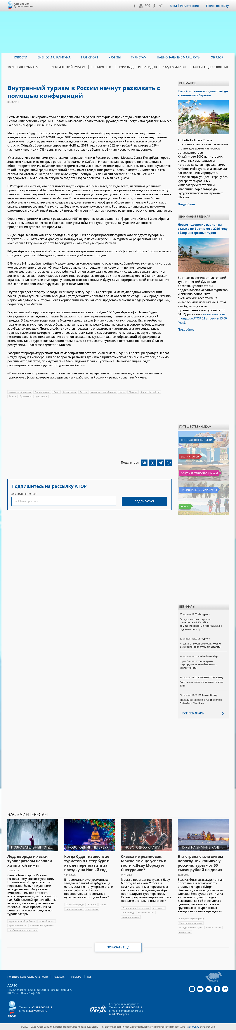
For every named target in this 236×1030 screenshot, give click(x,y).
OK (154, 6)
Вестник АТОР (190, 456)
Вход (173, 6)
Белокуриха (69, 391)
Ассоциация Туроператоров (23, 5)
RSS (89, 976)
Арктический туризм (68, 67)
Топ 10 (185, 506)
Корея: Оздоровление (211, 67)
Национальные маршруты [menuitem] (178, 57)
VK (147, 6)
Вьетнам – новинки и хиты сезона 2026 (201, 683)
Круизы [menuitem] (115, 57)
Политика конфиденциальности (27, 976)
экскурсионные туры (190, 927)
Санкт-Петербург (150, 391)
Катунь (83, 391)
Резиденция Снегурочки (135, 908)
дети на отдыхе (130, 916)
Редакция (59, 976)
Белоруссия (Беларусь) (191, 918)
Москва (133, 391)
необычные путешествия (23, 930)
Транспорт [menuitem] (89, 57)
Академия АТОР (175, 67)
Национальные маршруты (199, 490)
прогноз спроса (17, 925)
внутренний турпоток (42, 925)
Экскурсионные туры (190, 923)
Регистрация (189, 6)
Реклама (76, 976)
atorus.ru (194, 1026)
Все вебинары (193, 713)
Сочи (122, 391)
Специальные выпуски (196, 440)
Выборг (92, 904)
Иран (56, 391)
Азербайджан (42, 391)
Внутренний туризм (20, 391)
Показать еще (118, 947)
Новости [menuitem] (20, 57)
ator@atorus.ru (37, 1010)
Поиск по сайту (217, 6)
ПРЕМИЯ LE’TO (102, 67)
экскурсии (92, 908)
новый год (128, 912)
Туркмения (26, 396)
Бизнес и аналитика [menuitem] (53, 57)
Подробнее (186, 329)
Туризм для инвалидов (138, 67)
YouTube (141, 6)
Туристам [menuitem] (139, 57)
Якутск (12, 396)
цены (103, 904)
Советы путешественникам (199, 473)
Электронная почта (23, 493)
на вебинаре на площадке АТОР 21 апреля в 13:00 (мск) (202, 318)
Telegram (160, 6)
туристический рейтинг (22, 921)
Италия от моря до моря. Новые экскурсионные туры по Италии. (200, 645)
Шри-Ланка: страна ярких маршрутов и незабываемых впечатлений (198, 664)
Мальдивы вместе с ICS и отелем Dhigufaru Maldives (201, 701)
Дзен (134, 6)
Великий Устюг (146, 912)
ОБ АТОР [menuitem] (217, 57)
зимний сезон (46, 921)
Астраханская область (103, 391)
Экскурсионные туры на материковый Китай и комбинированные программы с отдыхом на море (201, 624)
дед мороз (41, 396)
